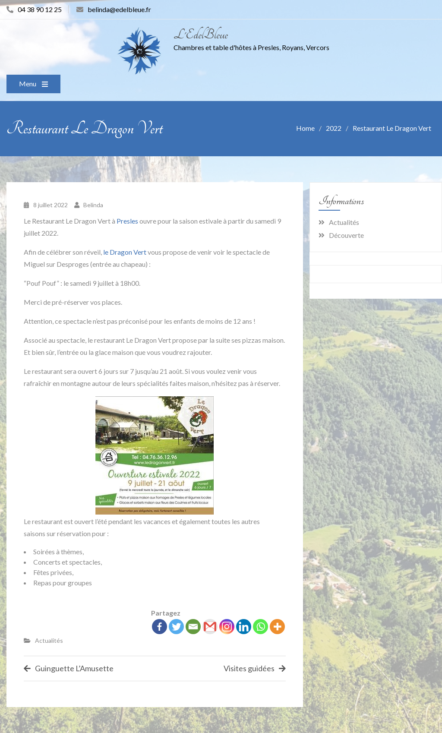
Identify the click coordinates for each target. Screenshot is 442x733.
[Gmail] (210, 626)
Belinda (93, 205)
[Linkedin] (243, 626)
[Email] (193, 626)
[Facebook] (159, 626)
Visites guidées (249, 668)
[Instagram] (226, 626)
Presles (127, 221)
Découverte (346, 235)
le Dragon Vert (124, 252)
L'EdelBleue (201, 34)
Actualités (49, 640)
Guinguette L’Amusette (74, 668)
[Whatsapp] (260, 626)
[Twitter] (176, 626)
